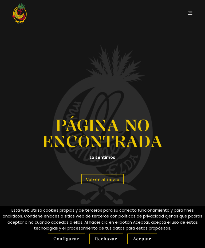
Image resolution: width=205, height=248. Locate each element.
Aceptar (142, 239)
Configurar (66, 239)
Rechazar (106, 239)
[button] (190, 13)
